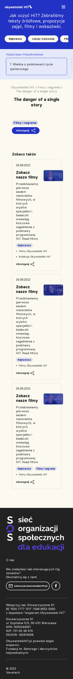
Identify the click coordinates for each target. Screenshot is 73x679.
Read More (30, 239)
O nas (10, 560)
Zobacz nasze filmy (27, 175)
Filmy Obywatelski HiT (33, 251)
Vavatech (13, 672)
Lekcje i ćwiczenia (43, 38)
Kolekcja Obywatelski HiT (35, 256)
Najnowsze (15, 38)
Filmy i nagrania (25, 123)
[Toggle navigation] (64, 7)
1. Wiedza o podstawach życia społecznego (31, 66)
